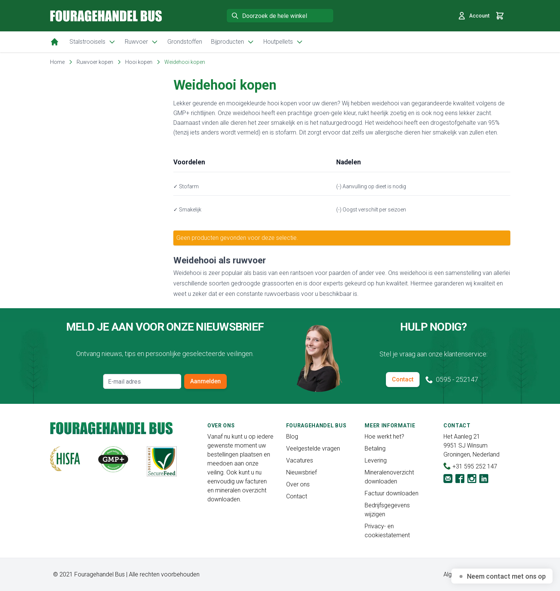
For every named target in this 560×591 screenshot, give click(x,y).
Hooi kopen (138, 62)
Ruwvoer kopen (95, 62)
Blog (292, 436)
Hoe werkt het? (384, 436)
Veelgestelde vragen (313, 448)
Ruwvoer (141, 42)
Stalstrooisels (92, 42)
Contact (403, 379)
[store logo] (106, 16)
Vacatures (299, 460)
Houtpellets (283, 42)
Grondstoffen (184, 41)
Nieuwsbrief (301, 472)
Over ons (298, 484)
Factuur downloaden (391, 493)
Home (57, 62)
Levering (376, 460)
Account (473, 15)
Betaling (375, 448)
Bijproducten (232, 42)
